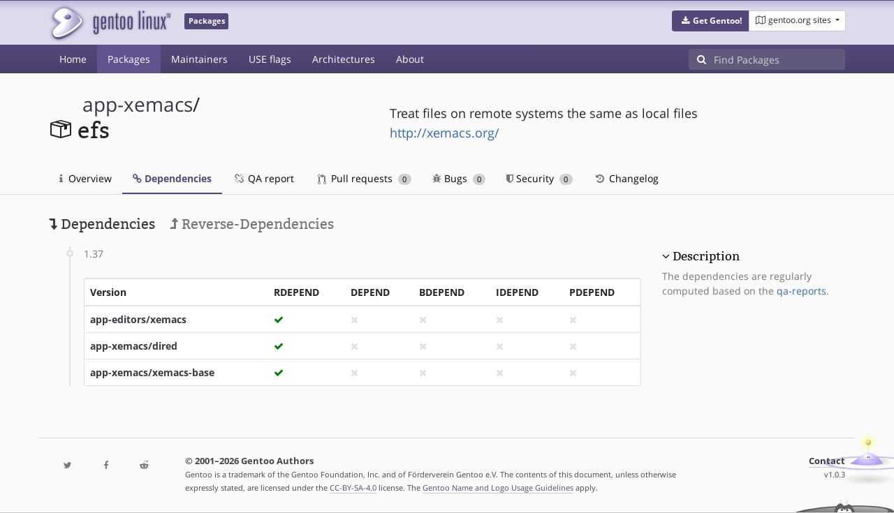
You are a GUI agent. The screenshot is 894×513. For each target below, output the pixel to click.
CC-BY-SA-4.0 (353, 487)
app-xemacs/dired (133, 345)
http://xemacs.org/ (444, 132)
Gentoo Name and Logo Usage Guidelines (498, 487)
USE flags (270, 59)
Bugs (459, 178)
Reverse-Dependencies (252, 224)
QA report (263, 178)
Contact (827, 461)
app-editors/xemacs (138, 319)
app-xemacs (137, 104)
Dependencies (172, 178)
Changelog (626, 178)
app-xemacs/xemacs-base (152, 372)
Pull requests (364, 178)
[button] (710, 20)
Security (539, 178)
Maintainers (199, 59)
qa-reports (801, 290)
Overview (85, 178)
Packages (129, 59)
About (410, 59)
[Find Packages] (779, 59)
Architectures (343, 59)
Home (73, 59)
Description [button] (706, 256)
